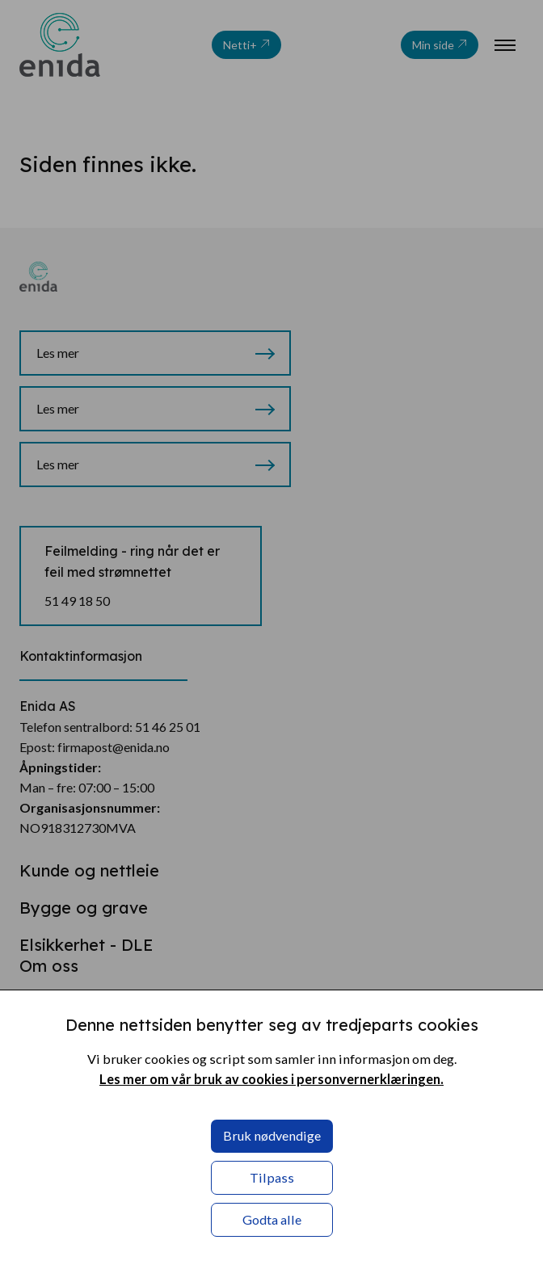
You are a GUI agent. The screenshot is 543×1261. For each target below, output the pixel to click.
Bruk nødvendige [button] (272, 1135)
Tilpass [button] (272, 1177)
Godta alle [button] (271, 1219)
